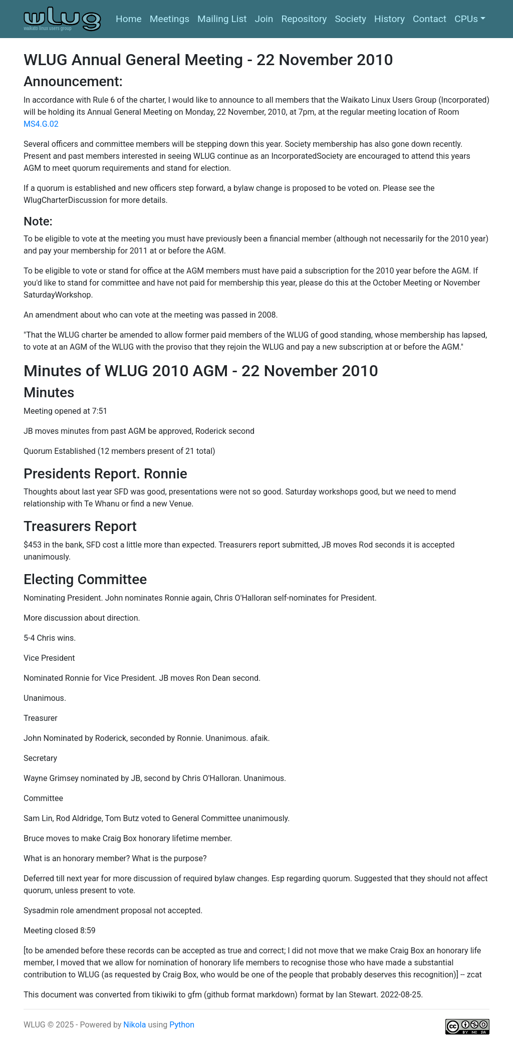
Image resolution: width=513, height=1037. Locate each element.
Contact (429, 19)
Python (181, 1024)
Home (129, 19)
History (389, 19)
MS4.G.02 (41, 124)
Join (264, 19)
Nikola (135, 1024)
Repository (304, 19)
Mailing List (222, 19)
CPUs (466, 19)
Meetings (169, 19)
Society (350, 19)
